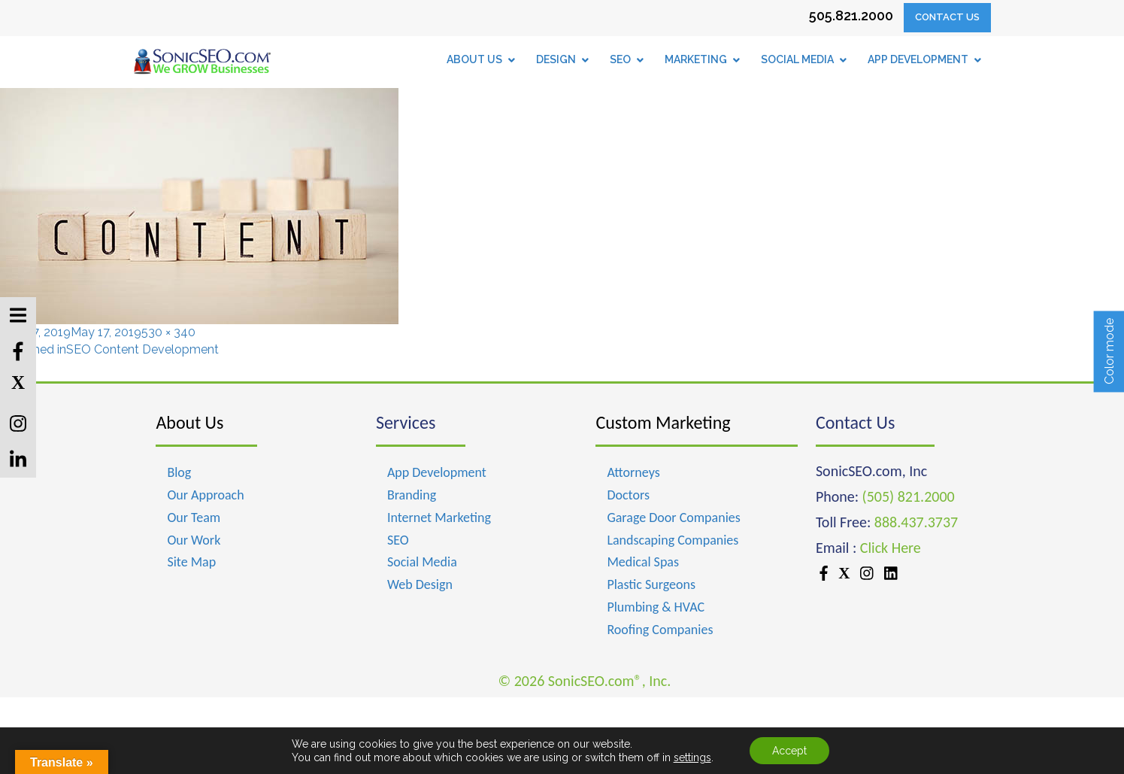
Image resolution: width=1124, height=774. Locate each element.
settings (692, 757)
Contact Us (947, 17)
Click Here (890, 548)
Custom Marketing (662, 422)
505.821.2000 (851, 15)
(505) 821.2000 (908, 496)
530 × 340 (168, 332)
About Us (189, 422)
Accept (789, 751)
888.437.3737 (916, 522)
